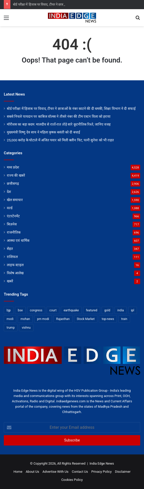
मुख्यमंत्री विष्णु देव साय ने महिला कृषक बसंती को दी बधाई (43, 132)
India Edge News (101, 463)
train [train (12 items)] (124, 319)
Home (17, 471)
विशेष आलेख (15, 273)
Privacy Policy (101, 471)
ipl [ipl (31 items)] (132, 310)
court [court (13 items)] (53, 310)
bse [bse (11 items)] (20, 310)
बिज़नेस (12, 224)
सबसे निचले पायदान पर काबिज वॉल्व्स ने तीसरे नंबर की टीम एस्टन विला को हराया (59, 116)
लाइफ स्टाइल (15, 265)
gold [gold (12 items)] (107, 310)
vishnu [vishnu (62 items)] (26, 327)
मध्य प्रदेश (13, 167)
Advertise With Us (55, 471)
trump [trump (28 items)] (11, 327)
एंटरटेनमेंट (13, 216)
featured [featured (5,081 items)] (91, 310)
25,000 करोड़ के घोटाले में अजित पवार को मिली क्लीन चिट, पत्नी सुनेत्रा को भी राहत (60, 140)
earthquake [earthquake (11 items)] (71, 310)
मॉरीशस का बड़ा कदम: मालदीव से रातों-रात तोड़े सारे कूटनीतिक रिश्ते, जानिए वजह (59, 124)
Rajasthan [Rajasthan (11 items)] (63, 319)
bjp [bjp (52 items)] (9, 310)
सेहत (10, 249)
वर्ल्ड (9, 208)
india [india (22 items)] (120, 310)
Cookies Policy (72, 480)
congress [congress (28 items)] (36, 310)
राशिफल (12, 257)
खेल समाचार (15, 200)
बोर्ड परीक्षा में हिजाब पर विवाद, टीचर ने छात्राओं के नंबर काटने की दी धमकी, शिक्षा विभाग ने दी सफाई (71, 108)
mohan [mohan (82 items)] (25, 319)
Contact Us (80, 471)
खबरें (10, 281)
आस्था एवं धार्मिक (18, 240)
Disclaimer (123, 471)
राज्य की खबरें (16, 175)
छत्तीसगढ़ (13, 183)
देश (9, 192)
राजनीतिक (14, 232)
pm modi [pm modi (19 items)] (43, 319)
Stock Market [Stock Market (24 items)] (86, 319)
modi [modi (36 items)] (10, 319)
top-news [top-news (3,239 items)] (108, 319)
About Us (32, 471)
